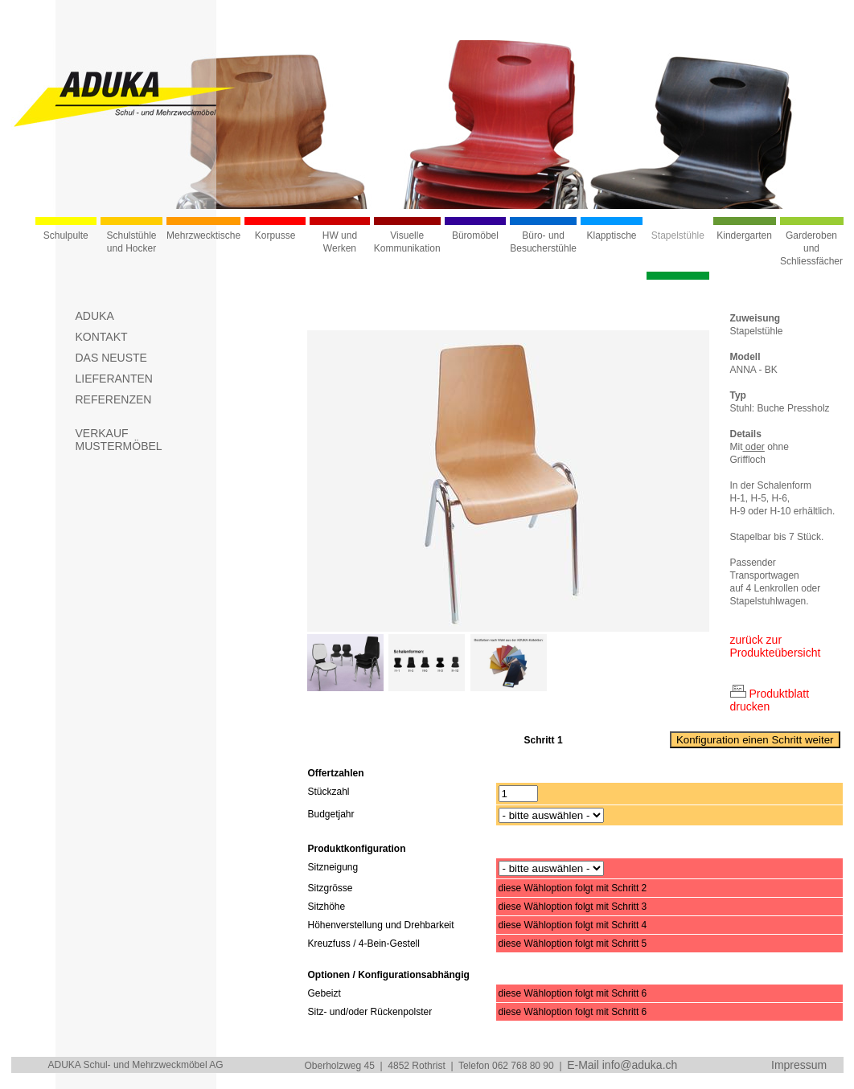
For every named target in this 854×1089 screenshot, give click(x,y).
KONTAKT (102, 336)
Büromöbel (475, 235)
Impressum (799, 1064)
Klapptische (612, 235)
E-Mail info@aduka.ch (622, 1064)
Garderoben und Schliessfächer (811, 248)
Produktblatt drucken (770, 700)
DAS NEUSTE (111, 357)
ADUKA (95, 315)
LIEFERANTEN (114, 378)
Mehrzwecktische (203, 235)
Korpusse (275, 235)
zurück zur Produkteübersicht (775, 646)
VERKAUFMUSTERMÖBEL (119, 439)
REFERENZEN (114, 399)
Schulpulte (65, 235)
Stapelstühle (677, 235)
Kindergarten (744, 235)
